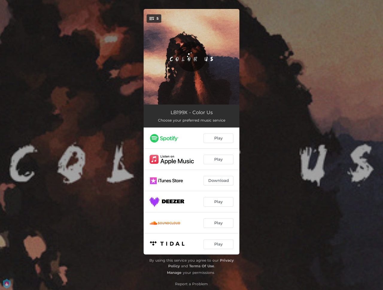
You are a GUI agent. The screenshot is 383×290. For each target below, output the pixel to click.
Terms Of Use (201, 266)
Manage (174, 272)
